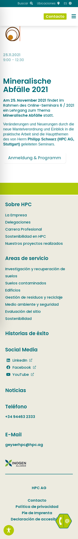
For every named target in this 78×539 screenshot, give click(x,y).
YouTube (17, 374)
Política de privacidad (37, 506)
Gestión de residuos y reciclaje (34, 297)
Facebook (18, 367)
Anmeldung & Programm (34, 158)
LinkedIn (16, 360)
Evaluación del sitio (23, 311)
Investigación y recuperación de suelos (35, 272)
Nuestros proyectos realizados (34, 243)
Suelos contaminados (25, 283)
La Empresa (16, 215)
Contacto (37, 500)
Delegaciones (18, 222)
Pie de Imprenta (37, 512)
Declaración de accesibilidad (39, 519)
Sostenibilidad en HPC (25, 236)
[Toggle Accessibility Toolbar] (8, 530)
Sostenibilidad (18, 318)
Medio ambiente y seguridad (32, 304)
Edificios (12, 290)
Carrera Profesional (23, 229)
